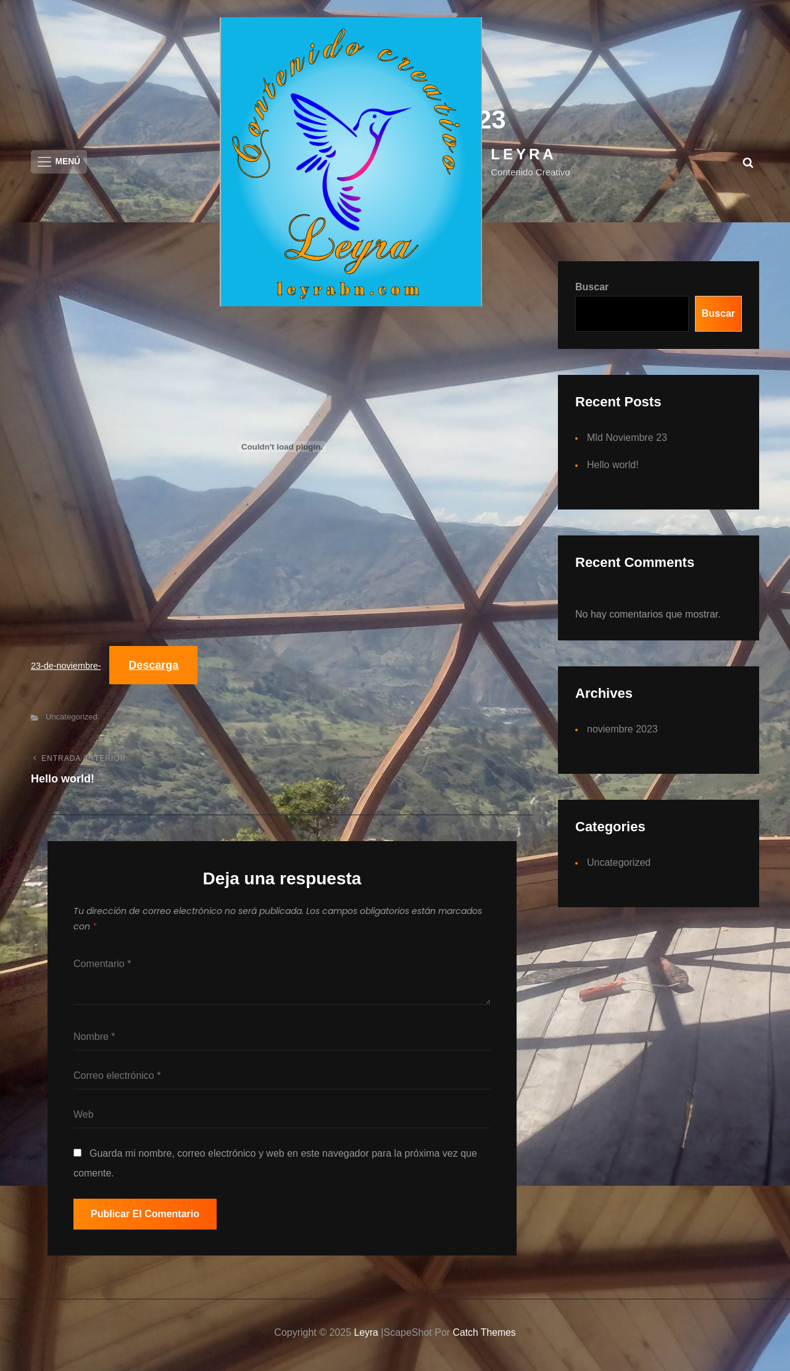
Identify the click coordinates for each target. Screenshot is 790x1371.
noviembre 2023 (622, 733)
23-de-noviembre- (66, 671)
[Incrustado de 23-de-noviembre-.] (282, 451)
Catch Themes (484, 1337)
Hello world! (613, 469)
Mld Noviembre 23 (627, 442)
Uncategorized (72, 722)
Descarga (154, 670)
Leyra (523, 154)
